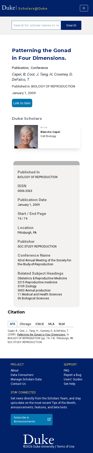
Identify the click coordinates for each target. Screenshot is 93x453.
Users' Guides (73, 379)
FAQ (66, 370)
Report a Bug (72, 375)
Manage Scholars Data (26, 379)
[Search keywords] (36, 25)
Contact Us (18, 384)
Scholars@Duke (32, 8)
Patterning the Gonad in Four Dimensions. (41, 334)
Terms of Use (65, 446)
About (15, 370)
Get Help (69, 384)
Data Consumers (22, 375)
